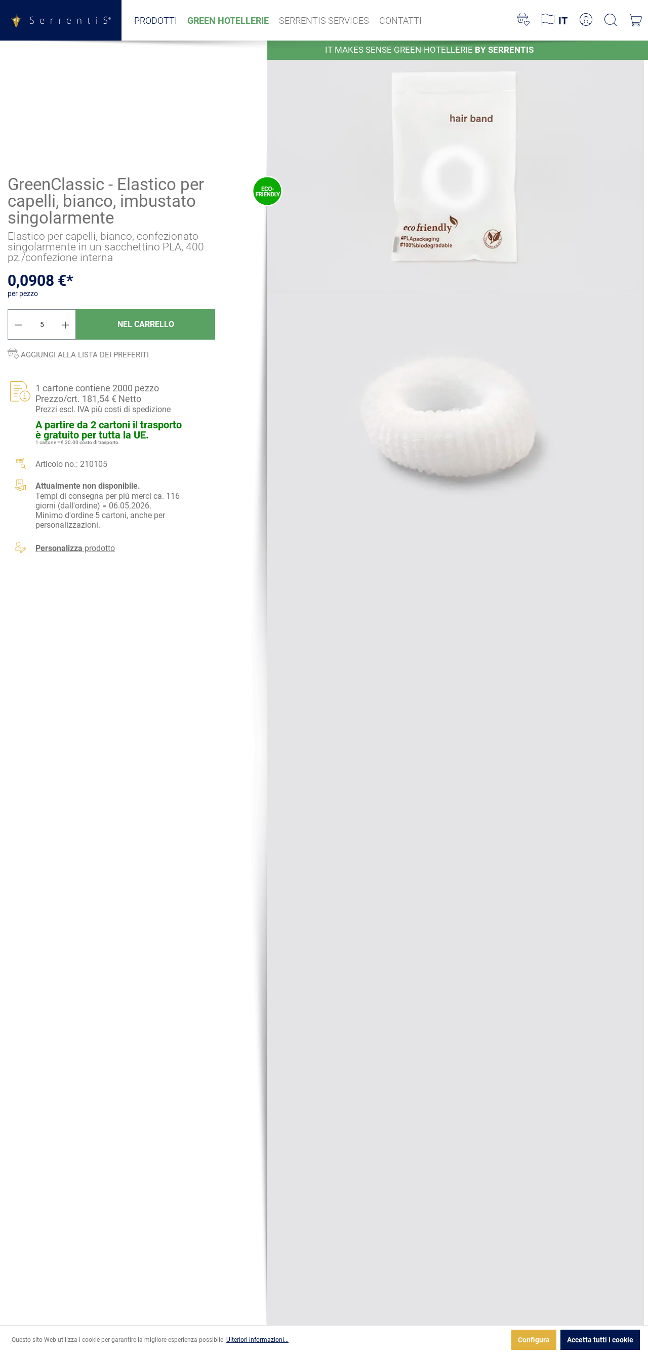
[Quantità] (42, 324)
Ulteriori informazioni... (257, 1339)
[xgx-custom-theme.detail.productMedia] (455, 166)
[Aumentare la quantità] (65, 324)
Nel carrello (145, 324)
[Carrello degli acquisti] (635, 20)
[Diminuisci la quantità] (18, 324)
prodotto (75, 549)
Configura (534, 1340)
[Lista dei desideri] (523, 20)
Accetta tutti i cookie (600, 1340)
